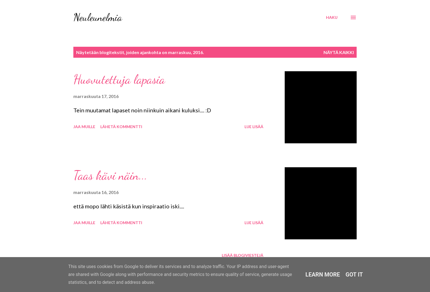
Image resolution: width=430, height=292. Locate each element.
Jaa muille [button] (84, 126)
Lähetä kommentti (121, 126)
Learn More (322, 274)
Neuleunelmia (97, 17)
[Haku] (332, 17)
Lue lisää (254, 126)
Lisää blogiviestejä (242, 255)
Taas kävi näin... (110, 175)
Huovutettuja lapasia (119, 79)
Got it (354, 274)
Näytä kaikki (338, 52)
